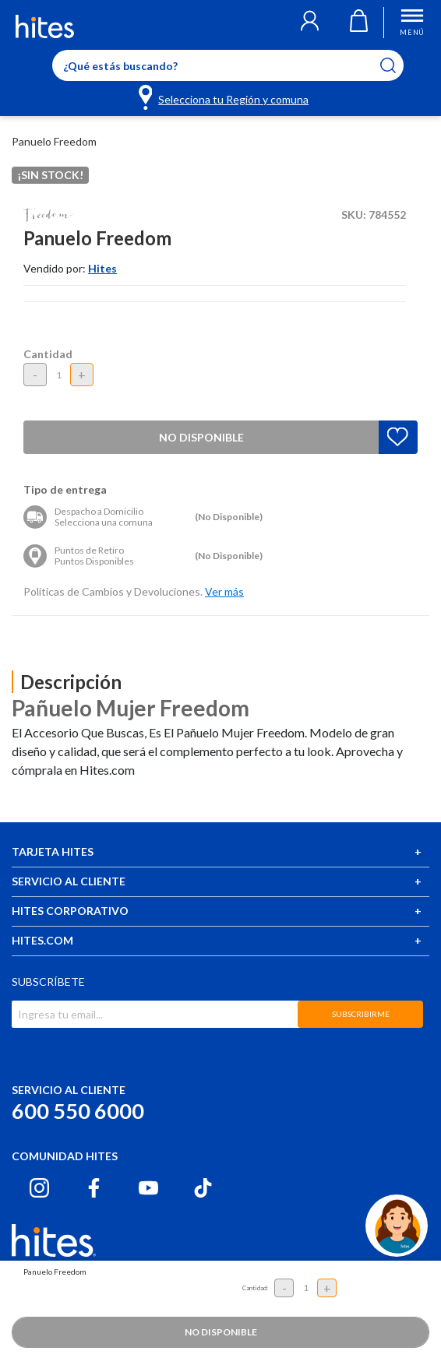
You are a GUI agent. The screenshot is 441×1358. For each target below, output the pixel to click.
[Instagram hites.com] (39, 1188)
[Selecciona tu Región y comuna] (225, 96)
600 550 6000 (78, 1111)
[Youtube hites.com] (148, 1188)
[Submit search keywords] (397, 65)
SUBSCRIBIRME (361, 1013)
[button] (310, 22)
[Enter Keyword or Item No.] (228, 65)
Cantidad (47, 354)
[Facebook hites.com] (94, 1188)
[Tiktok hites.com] (203, 1188)
